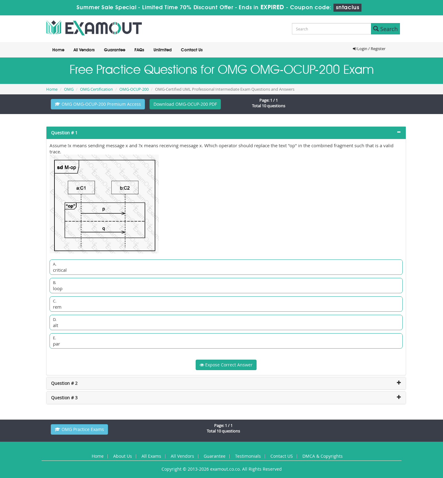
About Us (122, 456)
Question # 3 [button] (64, 398)
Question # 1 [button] (64, 133)
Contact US (281, 456)
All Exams (151, 456)
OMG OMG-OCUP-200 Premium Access (98, 104)
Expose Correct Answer (226, 365)
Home (58, 50)
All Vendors (84, 50)
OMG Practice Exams (79, 429)
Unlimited (163, 50)
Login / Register (369, 48)
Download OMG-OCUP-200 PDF (185, 104)
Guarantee (114, 50)
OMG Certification (96, 89)
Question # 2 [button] (64, 383)
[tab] (226, 133)
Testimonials (248, 456)
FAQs (139, 50)
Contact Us (192, 50)
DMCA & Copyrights (322, 456)
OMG (69, 89)
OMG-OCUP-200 (134, 89)
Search (385, 29)
